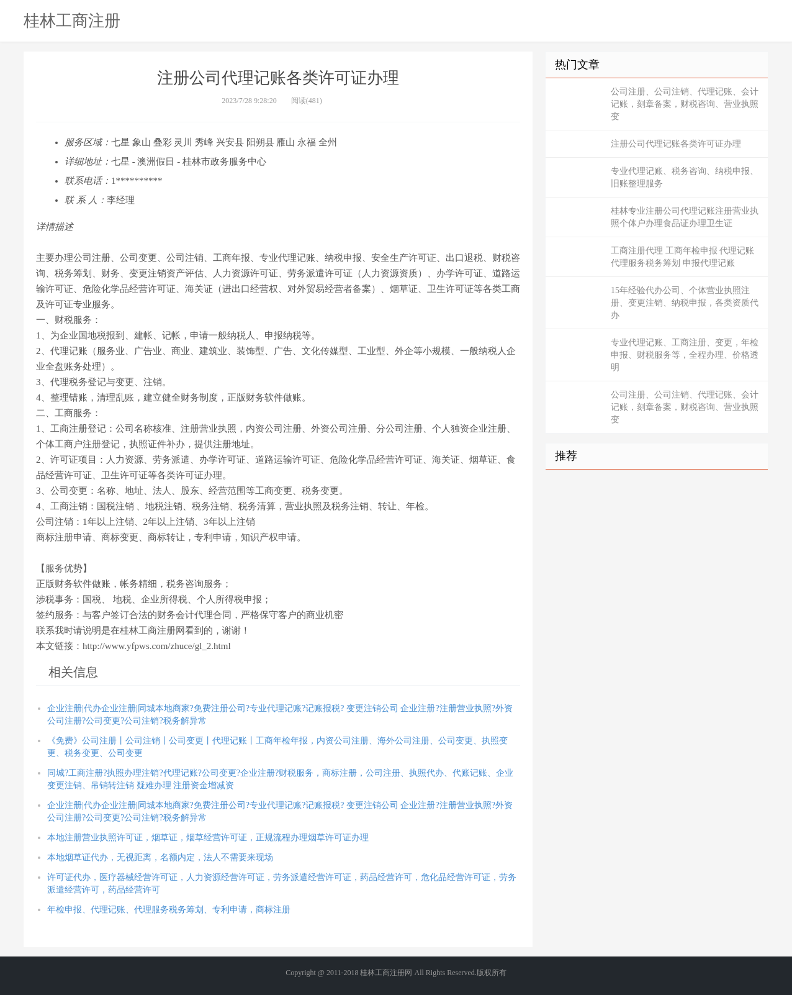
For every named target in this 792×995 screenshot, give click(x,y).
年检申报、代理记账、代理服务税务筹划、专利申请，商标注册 (168, 909)
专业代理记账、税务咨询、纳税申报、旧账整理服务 (684, 177)
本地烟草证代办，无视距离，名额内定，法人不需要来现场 (160, 857)
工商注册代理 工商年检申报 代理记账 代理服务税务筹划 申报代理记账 (682, 257)
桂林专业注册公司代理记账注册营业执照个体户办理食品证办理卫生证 (684, 217)
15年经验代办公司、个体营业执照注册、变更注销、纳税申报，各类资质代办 (684, 303)
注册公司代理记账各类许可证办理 (676, 143)
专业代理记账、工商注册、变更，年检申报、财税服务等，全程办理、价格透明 (684, 355)
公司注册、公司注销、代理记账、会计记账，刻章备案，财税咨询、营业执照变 (684, 104)
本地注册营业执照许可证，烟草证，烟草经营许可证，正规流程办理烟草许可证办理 (208, 837)
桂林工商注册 (72, 20)
